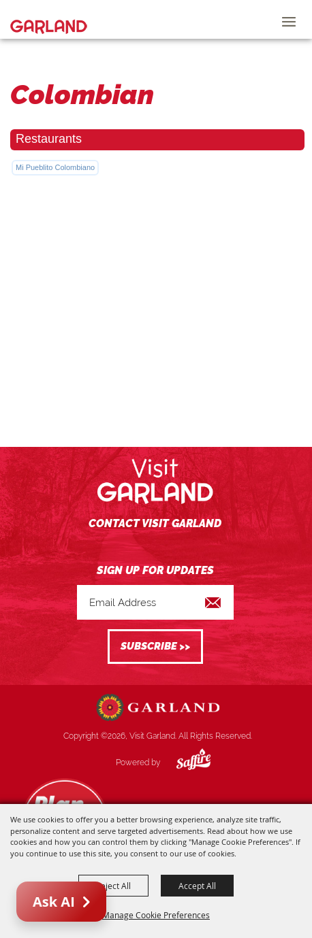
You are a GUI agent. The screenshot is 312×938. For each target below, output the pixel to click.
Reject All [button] (113, 885)
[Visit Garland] (48, 19)
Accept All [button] (197, 885)
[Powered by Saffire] (183, 762)
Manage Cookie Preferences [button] (156, 914)
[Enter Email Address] (155, 602)
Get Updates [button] (155, 646)
